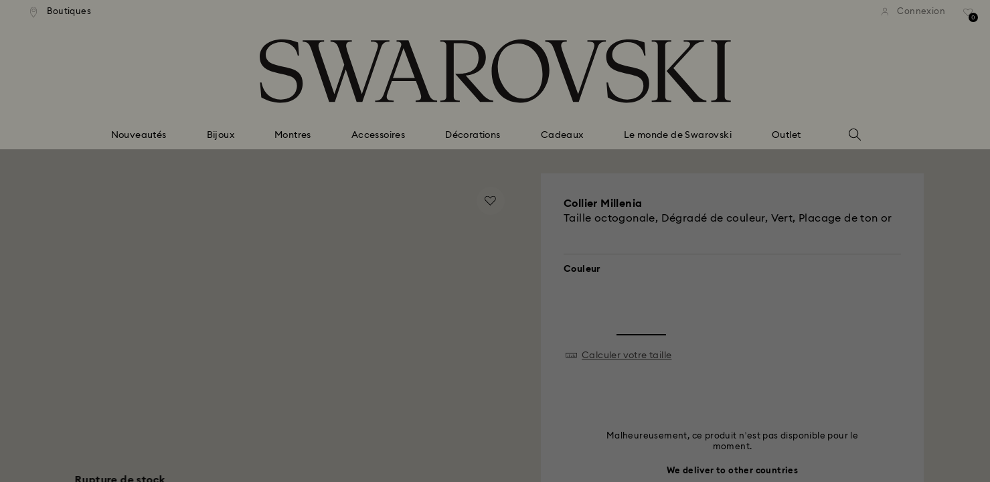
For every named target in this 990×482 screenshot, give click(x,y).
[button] (715, 154)
